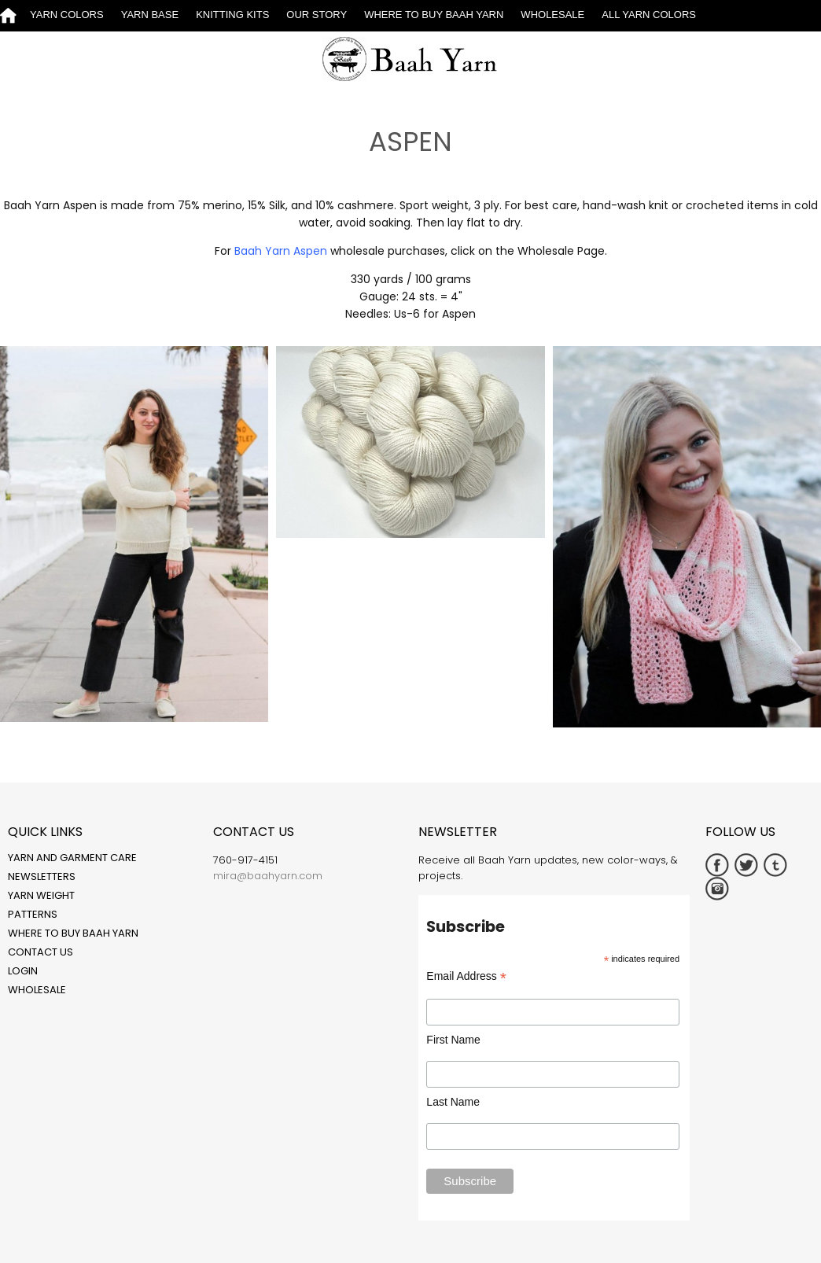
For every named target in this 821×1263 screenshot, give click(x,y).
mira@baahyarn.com (267, 875)
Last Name (453, 1101)
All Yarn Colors (649, 14)
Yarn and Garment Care (72, 857)
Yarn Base (150, 14)
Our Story (316, 14)
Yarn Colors (67, 14)
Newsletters (41, 876)
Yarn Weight (41, 895)
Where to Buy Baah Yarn (433, 14)
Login (23, 970)
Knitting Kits (232, 14)
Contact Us (40, 951)
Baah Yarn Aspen (280, 251)
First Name (453, 1039)
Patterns (32, 914)
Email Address (466, 976)
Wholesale (552, 14)
